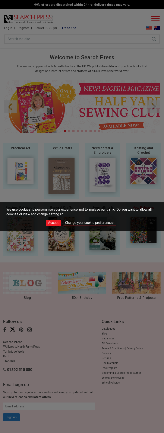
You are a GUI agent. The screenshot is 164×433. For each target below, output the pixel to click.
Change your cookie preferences (89, 223)
